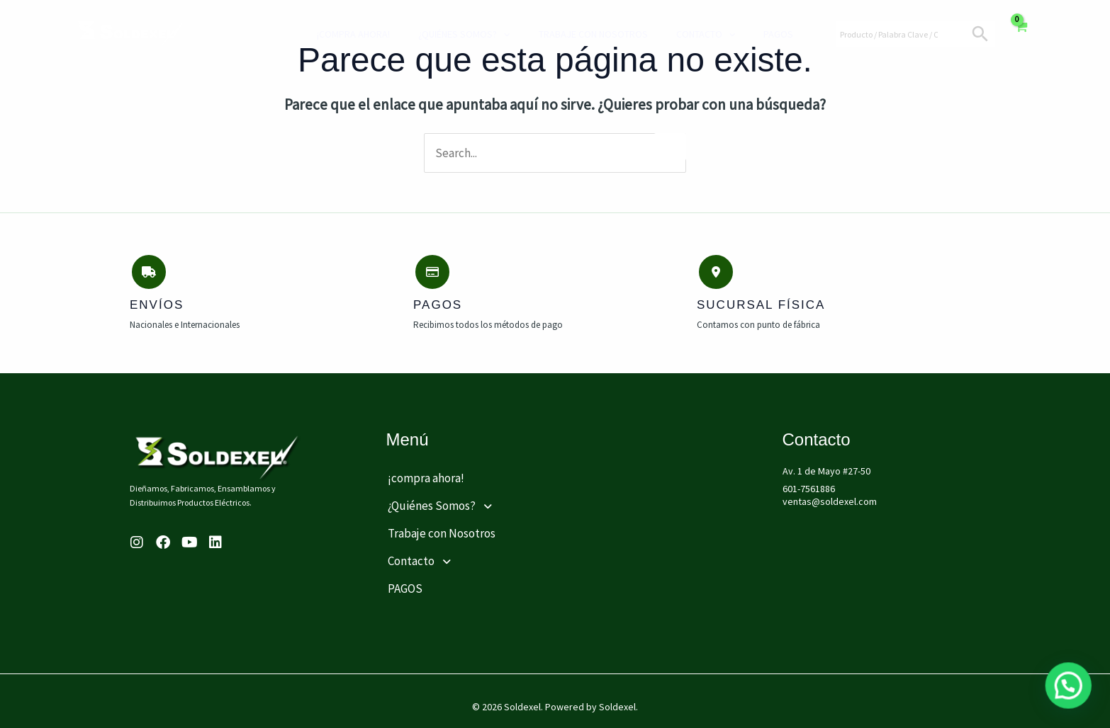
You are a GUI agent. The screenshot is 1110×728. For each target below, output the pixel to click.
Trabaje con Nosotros (582, 34)
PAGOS (753, 34)
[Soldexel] (131, 32)
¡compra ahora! (356, 34)
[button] (485, 500)
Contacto (687, 34)
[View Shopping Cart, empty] (1020, 34)
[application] (499, 34)
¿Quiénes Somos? (460, 34)
